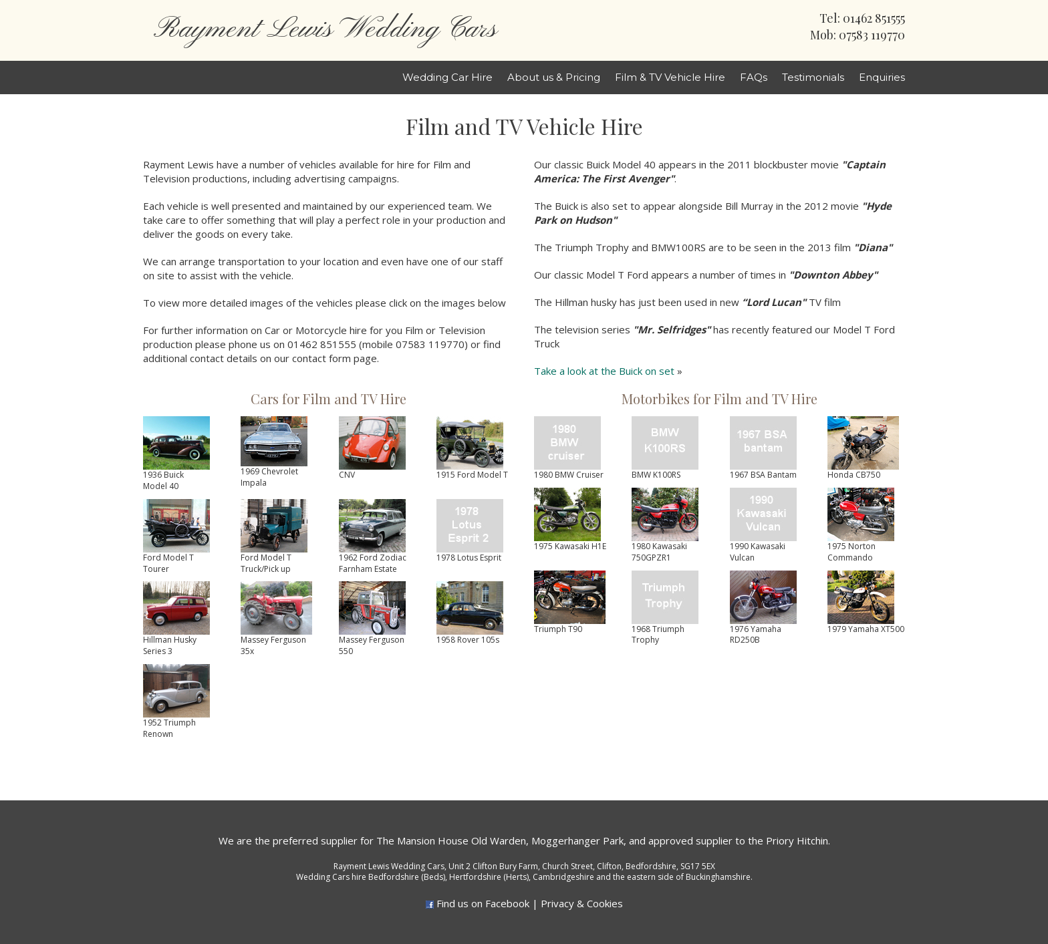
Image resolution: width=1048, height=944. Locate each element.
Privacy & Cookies (582, 903)
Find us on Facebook (482, 903)
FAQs (753, 77)
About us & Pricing (553, 77)
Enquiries (882, 77)
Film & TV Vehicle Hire (670, 77)
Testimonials (813, 77)
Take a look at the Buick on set (604, 370)
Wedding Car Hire (447, 77)
